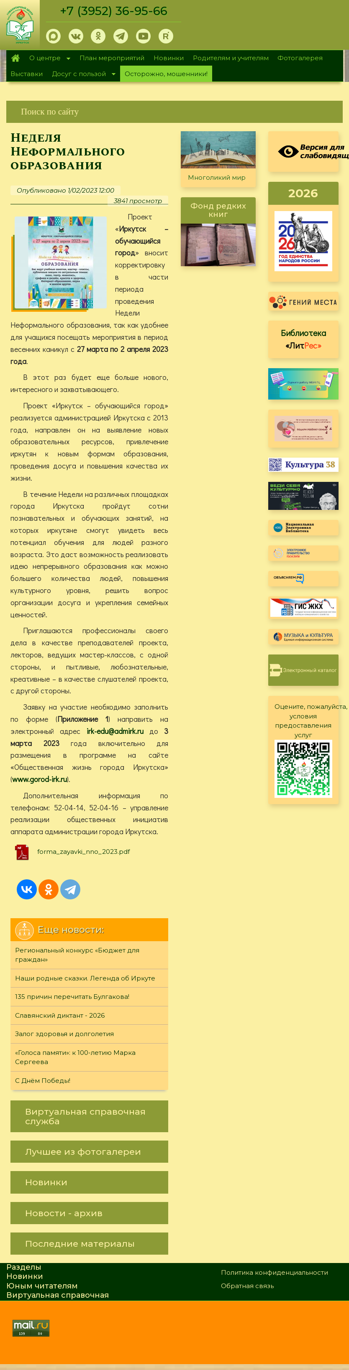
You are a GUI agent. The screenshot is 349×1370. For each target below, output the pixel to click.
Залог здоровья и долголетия (64, 1034)
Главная (15, 58)
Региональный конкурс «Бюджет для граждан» (77, 955)
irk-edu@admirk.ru (115, 731)
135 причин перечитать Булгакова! (72, 997)
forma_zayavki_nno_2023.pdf (83, 852)
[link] (174, 112)
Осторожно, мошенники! (166, 74)
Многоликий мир (217, 177)
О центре (47, 59)
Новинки (169, 58)
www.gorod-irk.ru (39, 779)
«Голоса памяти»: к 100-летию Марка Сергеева (75, 1057)
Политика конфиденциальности (274, 1272)
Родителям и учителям (231, 58)
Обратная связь (247, 1286)
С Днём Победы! (42, 1081)
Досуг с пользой (81, 74)
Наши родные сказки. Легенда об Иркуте (85, 978)
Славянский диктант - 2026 (60, 1015)
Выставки (26, 74)
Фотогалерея (300, 58)
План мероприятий (112, 58)
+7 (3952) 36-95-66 (113, 11)
